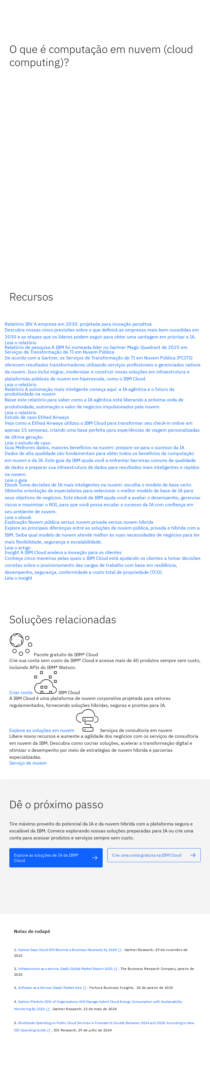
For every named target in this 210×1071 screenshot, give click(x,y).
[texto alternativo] (103, 333)
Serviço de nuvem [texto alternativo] (28, 763)
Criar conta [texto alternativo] (21, 692)
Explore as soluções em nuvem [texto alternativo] (42, 730)
